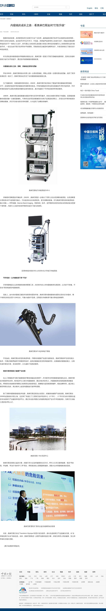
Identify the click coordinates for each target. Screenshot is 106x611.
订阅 (102, 8)
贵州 (59, 578)
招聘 (93, 572)
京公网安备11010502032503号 (36, 590)
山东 (96, 576)
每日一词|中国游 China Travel (89, 90)
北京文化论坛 (97, 59)
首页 (1, 14)
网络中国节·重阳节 (99, 33)
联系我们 (9, 578)
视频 (60, 14)
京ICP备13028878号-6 (65, 590)
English (89, 8)
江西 (91, 576)
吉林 (57, 576)
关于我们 (3, 578)
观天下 (91, 14)
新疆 (81, 578)
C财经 (36, 14)
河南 (102, 576)
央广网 (30, 582)
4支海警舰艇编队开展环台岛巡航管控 (92, 108)
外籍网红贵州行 (98, 41)
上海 (69, 576)
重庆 (48, 578)
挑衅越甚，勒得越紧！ (87, 113)
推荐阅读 (84, 71)
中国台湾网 (57, 582)
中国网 (21, 584)
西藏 (70, 578)
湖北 (20, 578)
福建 (86, 576)
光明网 (83, 582)
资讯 (23, 14)
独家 (85, 572)
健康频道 (9, 18)
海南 (42, 578)
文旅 (48, 14)
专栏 (70, 14)
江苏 (75, 576)
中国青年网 (75, 582)
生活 (53, 572)
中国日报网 (2, 18)
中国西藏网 (38, 582)
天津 (35, 576)
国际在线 (90, 582)
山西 (46, 576)
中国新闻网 (47, 582)
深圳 (86, 578)
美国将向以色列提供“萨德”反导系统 (91, 117)
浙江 (80, 576)
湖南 (26, 578)
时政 (11, 14)
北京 (30, 576)
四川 (53, 578)
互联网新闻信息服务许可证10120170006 (50, 588)
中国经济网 (66, 582)
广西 (37, 578)
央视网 (98, 582)
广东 (31, 578)
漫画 (80, 14)
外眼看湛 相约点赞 (99, 50)
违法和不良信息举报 (33, 588)
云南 (64, 578)
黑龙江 (63, 576)
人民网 (34, 584)
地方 (104, 14)
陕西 (75, 578)
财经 (45, 572)
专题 (82, 25)
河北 (40, 576)
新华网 (28, 584)
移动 (96, 8)
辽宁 (51, 576)
